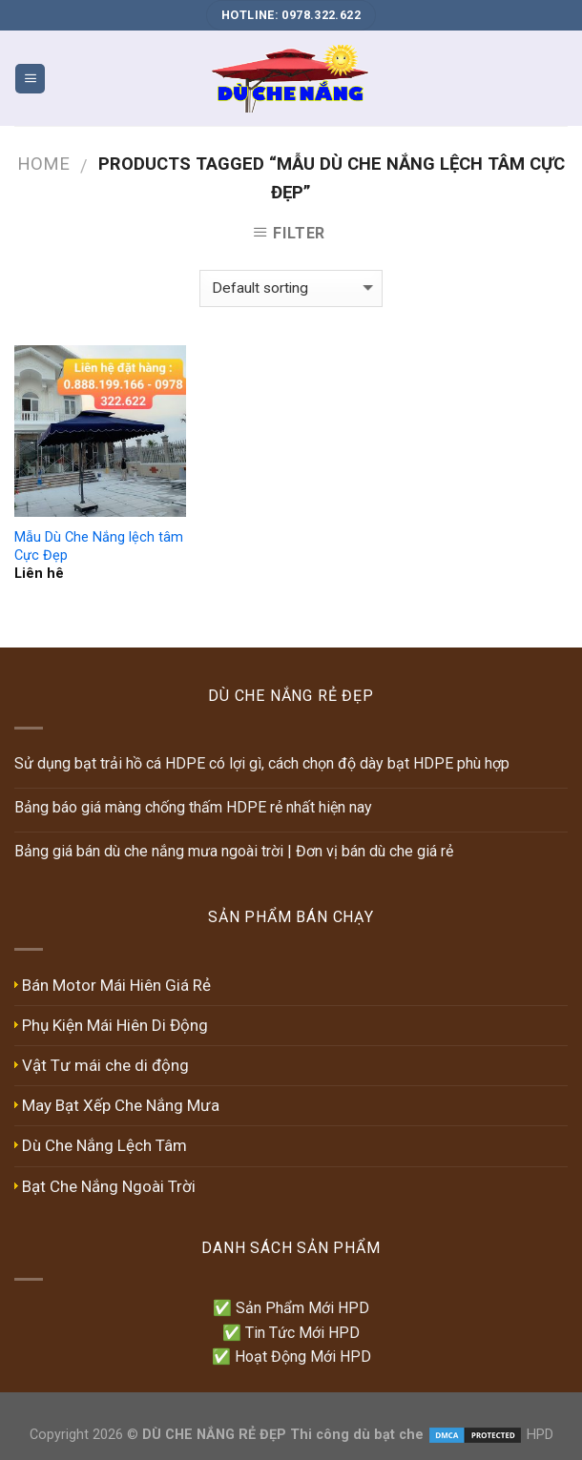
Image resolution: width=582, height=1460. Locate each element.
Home (43, 164)
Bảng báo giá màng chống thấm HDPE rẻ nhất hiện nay (193, 807)
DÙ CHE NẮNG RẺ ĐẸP (214, 1435)
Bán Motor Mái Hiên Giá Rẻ (116, 985)
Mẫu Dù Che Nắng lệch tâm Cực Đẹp (98, 546)
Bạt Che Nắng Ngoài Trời (109, 1186)
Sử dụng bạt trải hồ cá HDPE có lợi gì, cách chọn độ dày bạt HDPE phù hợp (261, 763)
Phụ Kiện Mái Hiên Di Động (115, 1025)
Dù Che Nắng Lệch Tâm (104, 1145)
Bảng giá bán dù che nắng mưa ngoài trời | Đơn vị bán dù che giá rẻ (233, 851)
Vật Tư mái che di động (105, 1065)
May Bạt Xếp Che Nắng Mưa (120, 1105)
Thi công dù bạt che (355, 1435)
